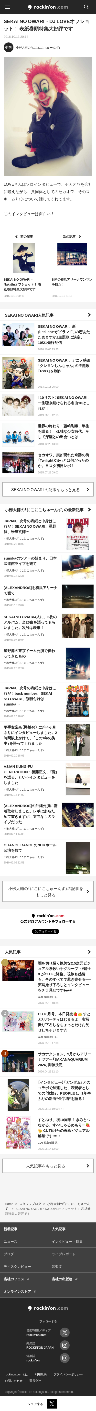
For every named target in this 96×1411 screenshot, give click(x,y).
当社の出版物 (62, 1278)
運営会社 (35, 1380)
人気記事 (13, 952)
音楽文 (57, 1266)
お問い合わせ (13, 1380)
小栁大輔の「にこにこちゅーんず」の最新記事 (44, 509)
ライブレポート (64, 1253)
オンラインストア (17, 1291)
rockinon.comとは (16, 1374)
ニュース (10, 1241)
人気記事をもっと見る (45, 1166)
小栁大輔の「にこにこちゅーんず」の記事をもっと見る (45, 891)
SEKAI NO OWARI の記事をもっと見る (45, 489)
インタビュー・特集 (67, 1241)
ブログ (9, 1253)
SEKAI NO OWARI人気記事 (29, 315)
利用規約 (41, 1374)
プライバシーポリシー (68, 1374)
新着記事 (10, 1228)
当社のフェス (14, 1278)
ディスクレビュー (17, 1266)
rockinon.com (48, 7)
